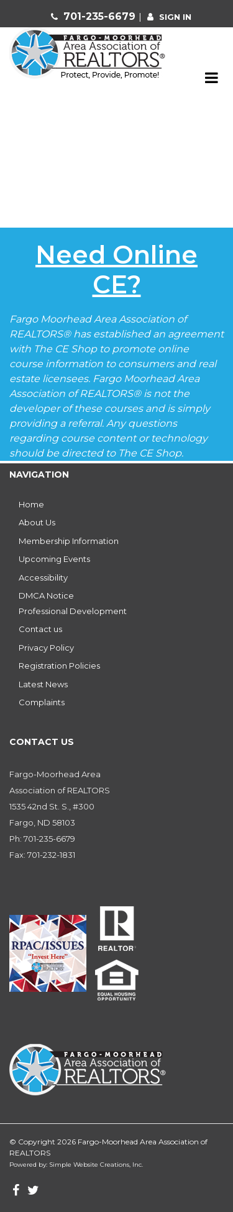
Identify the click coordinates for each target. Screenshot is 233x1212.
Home (31, 504)
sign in (175, 17)
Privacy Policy (46, 648)
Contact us (40, 629)
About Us (37, 522)
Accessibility (43, 577)
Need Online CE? (116, 269)
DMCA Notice (46, 595)
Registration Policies (59, 666)
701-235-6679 (101, 16)
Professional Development (73, 611)
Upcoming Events (54, 559)
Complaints (42, 702)
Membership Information (69, 541)
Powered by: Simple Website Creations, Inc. (76, 1165)
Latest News (43, 684)
